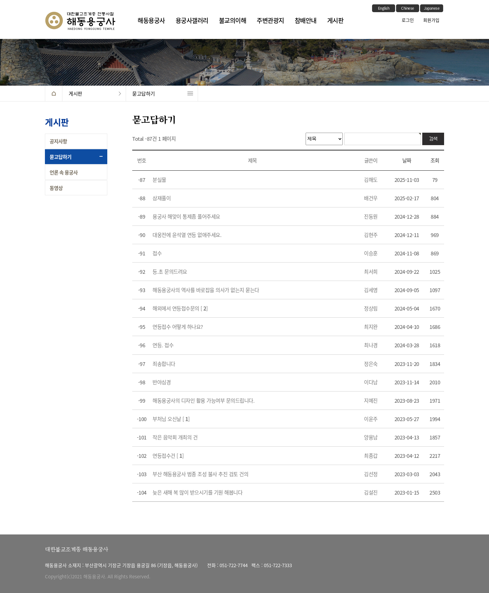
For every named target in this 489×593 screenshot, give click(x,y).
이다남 (371, 382)
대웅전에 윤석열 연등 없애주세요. (187, 235)
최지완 (371, 326)
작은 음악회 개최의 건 (175, 437)
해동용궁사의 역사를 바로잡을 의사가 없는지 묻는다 (206, 290)
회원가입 (431, 20)
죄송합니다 (164, 364)
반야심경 (162, 382)
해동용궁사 (151, 20)
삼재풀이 (162, 198)
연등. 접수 (163, 345)
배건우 (371, 198)
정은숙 (371, 364)
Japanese (431, 8)
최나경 (371, 345)
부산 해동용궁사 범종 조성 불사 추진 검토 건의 (200, 474)
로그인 (408, 20)
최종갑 (371, 455)
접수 (157, 253)
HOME (53, 93)
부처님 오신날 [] (171, 419)
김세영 (371, 290)
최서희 (371, 271)
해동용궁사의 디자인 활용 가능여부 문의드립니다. (203, 400)
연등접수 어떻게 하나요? (178, 326)
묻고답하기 (143, 93)
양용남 (371, 437)
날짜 (406, 160)
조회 (434, 160)
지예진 (371, 400)
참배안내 (306, 20)
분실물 (159, 179)
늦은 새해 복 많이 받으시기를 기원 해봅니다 (197, 492)
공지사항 (58, 141)
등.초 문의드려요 (170, 271)
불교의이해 (232, 20)
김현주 (371, 235)
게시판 (335, 20)
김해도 (371, 179)
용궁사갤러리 (192, 20)
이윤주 (371, 419)
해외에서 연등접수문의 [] (180, 308)
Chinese (407, 8)
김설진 (371, 492)
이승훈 (371, 253)
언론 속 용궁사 (64, 172)
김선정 (371, 474)
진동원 (371, 216)
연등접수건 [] (168, 455)
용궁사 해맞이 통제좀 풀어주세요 (186, 216)
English (384, 8)
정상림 (371, 308)
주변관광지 (270, 20)
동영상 (56, 188)
